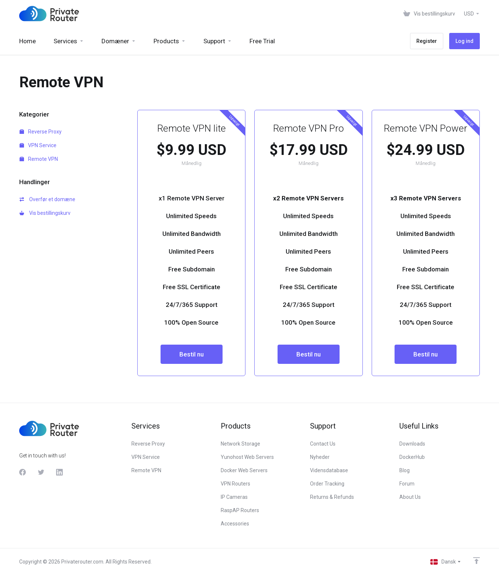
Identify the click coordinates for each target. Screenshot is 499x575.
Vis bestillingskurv (45, 213)
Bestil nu (191, 354)
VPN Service (38, 145)
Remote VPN (39, 159)
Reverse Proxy (41, 132)
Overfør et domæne (47, 199)
